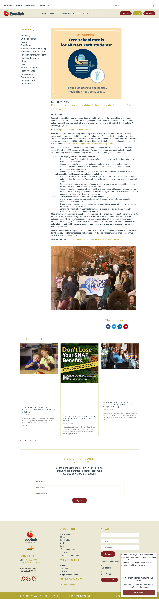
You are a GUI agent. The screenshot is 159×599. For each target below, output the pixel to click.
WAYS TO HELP (71, 560)
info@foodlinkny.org (33, 562)
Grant (23, 64)
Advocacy (25, 35)
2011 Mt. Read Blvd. (28, 568)
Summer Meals (28, 77)
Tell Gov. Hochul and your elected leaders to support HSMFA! (95, 239)
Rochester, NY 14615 (29, 571)
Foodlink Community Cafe (33, 51)
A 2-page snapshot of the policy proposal (74, 129)
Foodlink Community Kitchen (30, 59)
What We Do (53, 13)
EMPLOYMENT (71, 579)
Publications (27, 74)
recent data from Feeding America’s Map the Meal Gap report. (87, 143)
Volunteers (26, 83)
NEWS (105, 528)
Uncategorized (28, 80)
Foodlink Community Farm (33, 55)
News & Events (88, 13)
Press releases (28, 71)
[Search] (153, 6)
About (44, 13)
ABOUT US (67, 528)
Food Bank (26, 45)
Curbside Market (29, 39)
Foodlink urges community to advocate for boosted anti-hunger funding (118, 404)
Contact (19, 6)
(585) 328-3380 (30, 560)
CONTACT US (30, 556)
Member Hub (44, 6)
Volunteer (76, 13)
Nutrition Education (30, 67)
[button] (108, 326)
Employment (8, 6)
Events (24, 42)
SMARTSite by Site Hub (79, 596)
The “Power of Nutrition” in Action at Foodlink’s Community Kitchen (39, 410)
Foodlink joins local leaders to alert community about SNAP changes (79, 418)
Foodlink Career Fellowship (33, 48)
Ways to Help (66, 13)
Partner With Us (30, 6)
